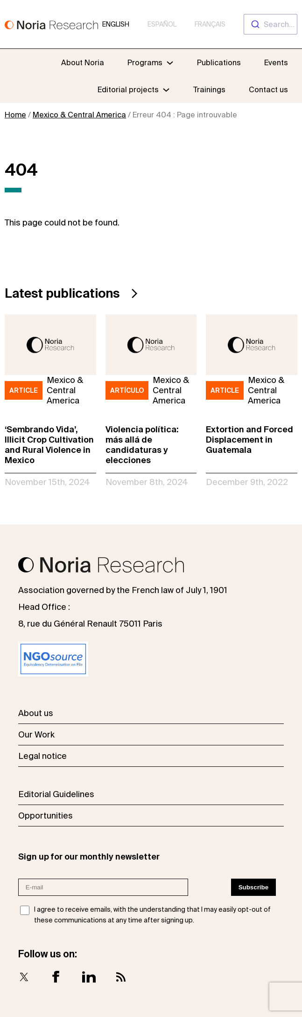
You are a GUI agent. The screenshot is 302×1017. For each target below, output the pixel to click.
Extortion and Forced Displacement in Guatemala (249, 439)
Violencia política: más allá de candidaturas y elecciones (141, 444)
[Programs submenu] (150, 62)
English (115, 24)
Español (161, 24)
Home (15, 114)
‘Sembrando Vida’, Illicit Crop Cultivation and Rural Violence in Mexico (49, 444)
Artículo (127, 390)
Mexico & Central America (79, 114)
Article (23, 390)
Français (210, 24)
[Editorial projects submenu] (166, 89)
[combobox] (270, 24)
